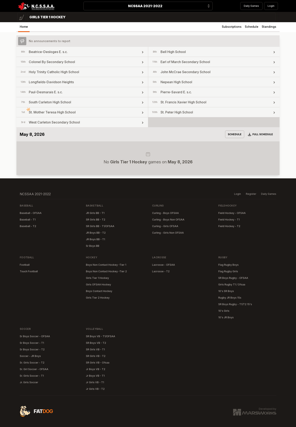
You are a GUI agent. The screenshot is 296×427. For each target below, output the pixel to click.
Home (24, 26)
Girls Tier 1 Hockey (97, 277)
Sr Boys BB (92, 245)
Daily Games (251, 5)
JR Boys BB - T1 (95, 239)
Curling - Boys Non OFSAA (168, 219)
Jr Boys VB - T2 (95, 369)
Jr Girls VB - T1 (95, 382)
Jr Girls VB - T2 (95, 388)
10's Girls (223, 310)
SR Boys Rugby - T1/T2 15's (235, 304)
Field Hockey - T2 (229, 226)
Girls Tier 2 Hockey (98, 297)
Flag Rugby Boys (228, 264)
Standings (269, 26)
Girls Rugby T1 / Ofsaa (231, 284)
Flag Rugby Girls (228, 271)
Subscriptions (232, 26)
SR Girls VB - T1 (95, 349)
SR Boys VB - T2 (96, 342)
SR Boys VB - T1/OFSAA (100, 336)
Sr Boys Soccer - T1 (32, 342)
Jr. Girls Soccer (29, 382)
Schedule (251, 26)
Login (271, 5)
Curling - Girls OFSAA (165, 226)
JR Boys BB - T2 (96, 232)
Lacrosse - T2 (161, 271)
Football (25, 264)
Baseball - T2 (28, 226)
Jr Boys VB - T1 (95, 375)
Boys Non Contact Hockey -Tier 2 (106, 271)
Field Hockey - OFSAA (232, 213)
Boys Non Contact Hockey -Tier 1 (106, 264)
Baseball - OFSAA (31, 213)
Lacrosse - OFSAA (163, 264)
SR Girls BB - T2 (95, 219)
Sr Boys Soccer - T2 (32, 349)
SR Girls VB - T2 (95, 356)
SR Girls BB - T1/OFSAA (100, 226)
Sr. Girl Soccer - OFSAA (34, 369)
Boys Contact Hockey (99, 291)
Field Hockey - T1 (229, 219)
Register (251, 193)
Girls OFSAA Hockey (98, 284)
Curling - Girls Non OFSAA (168, 232)
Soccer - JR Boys (30, 356)
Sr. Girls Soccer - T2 (32, 362)
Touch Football (29, 271)
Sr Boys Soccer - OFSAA (35, 336)
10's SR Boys (226, 291)
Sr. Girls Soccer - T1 (32, 375)
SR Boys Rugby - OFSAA (233, 277)
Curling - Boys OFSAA (165, 213)
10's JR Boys (226, 317)
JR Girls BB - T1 (95, 213)
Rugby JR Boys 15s (229, 297)
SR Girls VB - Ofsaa (97, 362)
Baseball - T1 (28, 219)
